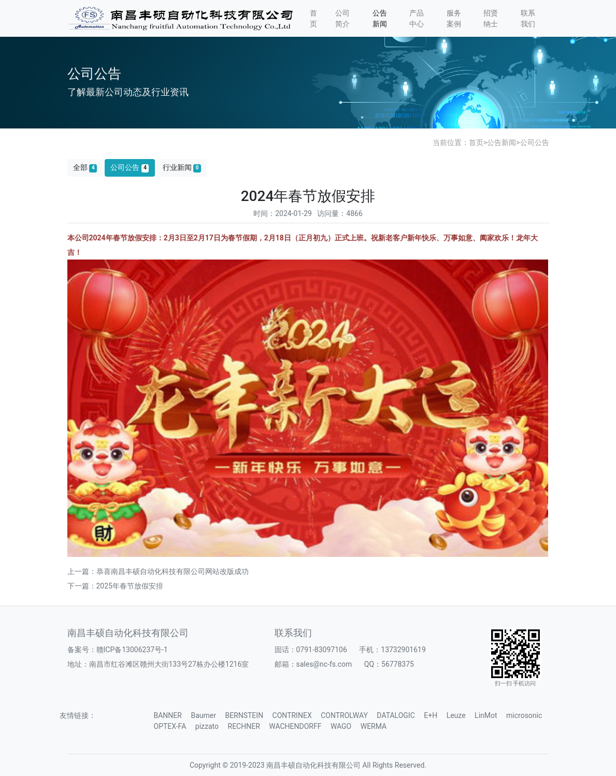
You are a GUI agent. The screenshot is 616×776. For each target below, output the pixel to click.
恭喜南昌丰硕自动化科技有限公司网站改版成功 (172, 571)
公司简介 (342, 18)
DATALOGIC (395, 715)
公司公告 (534, 142)
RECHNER (244, 726)
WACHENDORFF (295, 726)
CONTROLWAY (344, 715)
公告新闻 (380, 18)
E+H (430, 715)
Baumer (203, 715)
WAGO (341, 726)
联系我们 (528, 18)
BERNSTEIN (244, 715)
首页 (313, 18)
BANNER (168, 715)
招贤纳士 (490, 18)
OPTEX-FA (170, 726)
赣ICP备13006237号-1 (132, 649)
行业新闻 (182, 167)
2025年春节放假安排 (129, 586)
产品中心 (416, 18)
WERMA (373, 726)
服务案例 (454, 18)
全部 (85, 167)
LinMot (486, 715)
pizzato (207, 726)
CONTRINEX (292, 715)
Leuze (456, 715)
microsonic (524, 715)
